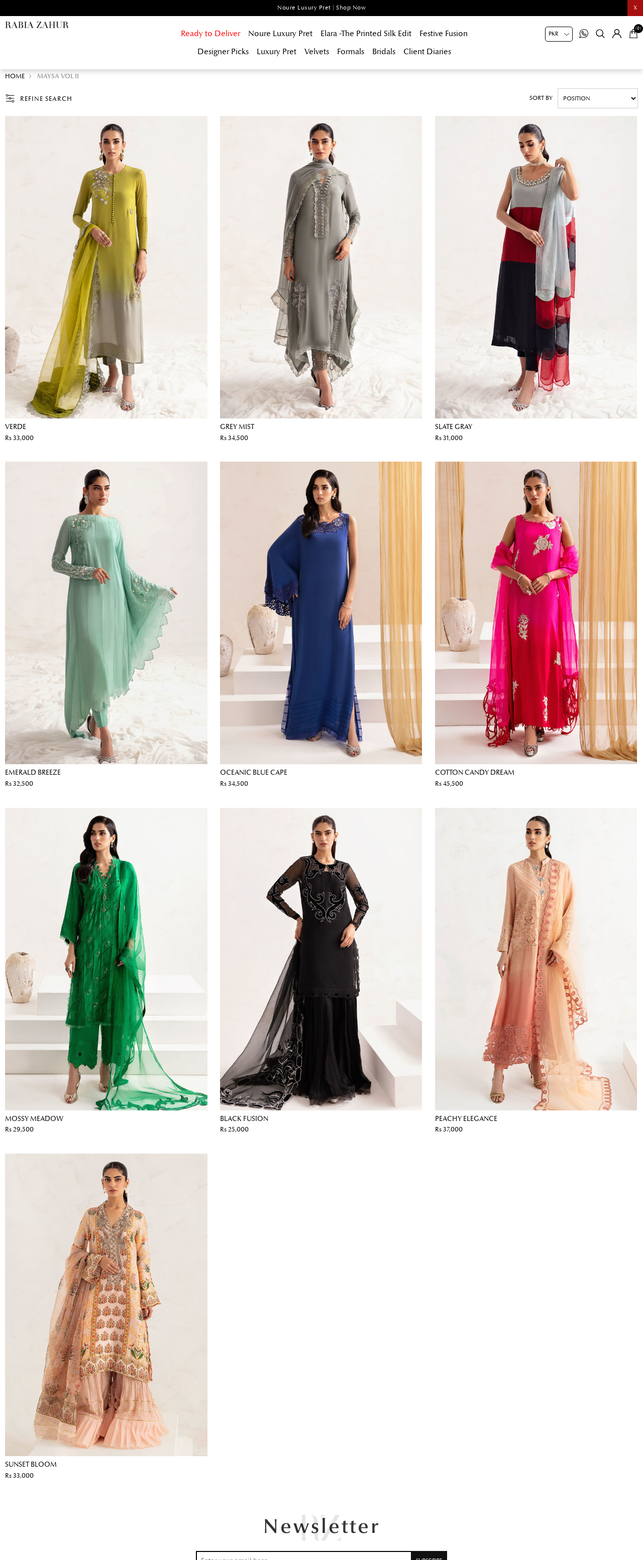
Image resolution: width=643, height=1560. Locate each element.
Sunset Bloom (31, 1469)
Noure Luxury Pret (280, 34)
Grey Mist (237, 432)
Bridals (383, 52)
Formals (350, 52)
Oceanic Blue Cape (253, 777)
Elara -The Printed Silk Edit (365, 34)
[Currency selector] (559, 34)
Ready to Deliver (210, 34)
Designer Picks (223, 52)
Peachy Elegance (466, 1123)
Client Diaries (427, 52)
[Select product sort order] (598, 103)
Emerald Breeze (33, 777)
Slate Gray (453, 432)
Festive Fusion (443, 34)
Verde (15, 432)
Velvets (316, 52)
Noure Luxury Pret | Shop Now (321, 8)
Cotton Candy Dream (474, 777)
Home (15, 81)
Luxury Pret (276, 52)
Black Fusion (244, 1123)
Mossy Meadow (34, 1123)
